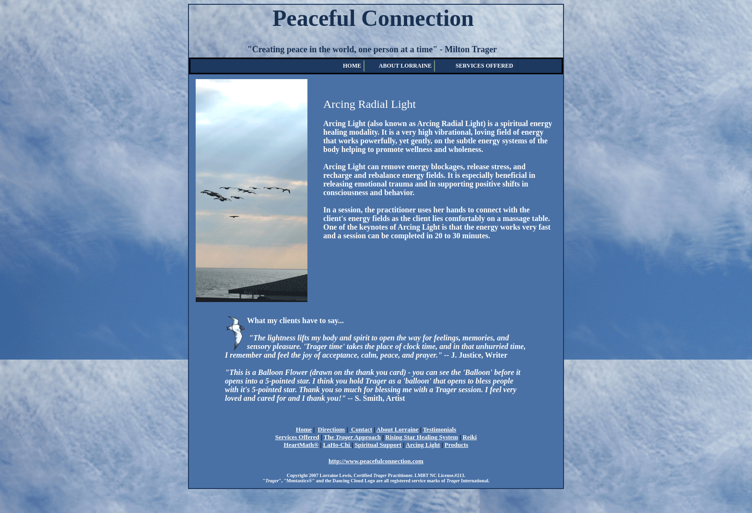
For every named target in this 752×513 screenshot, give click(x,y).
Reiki (470, 437)
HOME (352, 65)
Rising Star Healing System (421, 437)
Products (457, 444)
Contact (361, 429)
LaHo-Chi (337, 444)
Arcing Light (423, 444)
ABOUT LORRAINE (405, 65)
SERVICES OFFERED (484, 65)
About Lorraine (397, 429)
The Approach (352, 437)
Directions (331, 429)
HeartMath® (301, 444)
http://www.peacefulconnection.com (376, 461)
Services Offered (297, 437)
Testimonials (440, 429)
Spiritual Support (377, 444)
